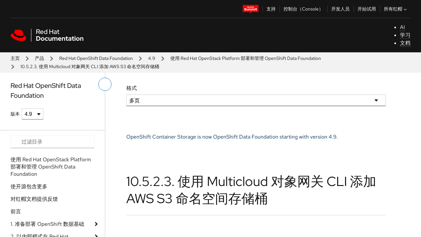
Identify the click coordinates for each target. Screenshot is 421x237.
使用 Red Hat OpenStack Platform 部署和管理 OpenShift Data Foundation (245, 58)
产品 (39, 58)
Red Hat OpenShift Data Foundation (96, 58)
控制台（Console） (303, 9)
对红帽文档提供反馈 (34, 199)
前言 (16, 211)
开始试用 (367, 9)
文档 (405, 43)
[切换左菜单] (104, 84)
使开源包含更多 (29, 186)
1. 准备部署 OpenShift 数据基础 (47, 224)
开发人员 (340, 9)
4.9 (151, 58)
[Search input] (52, 142)
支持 (271, 9)
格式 (131, 88)
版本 (15, 114)
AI (402, 27)
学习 (405, 35)
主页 (15, 58)
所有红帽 (396, 9)
